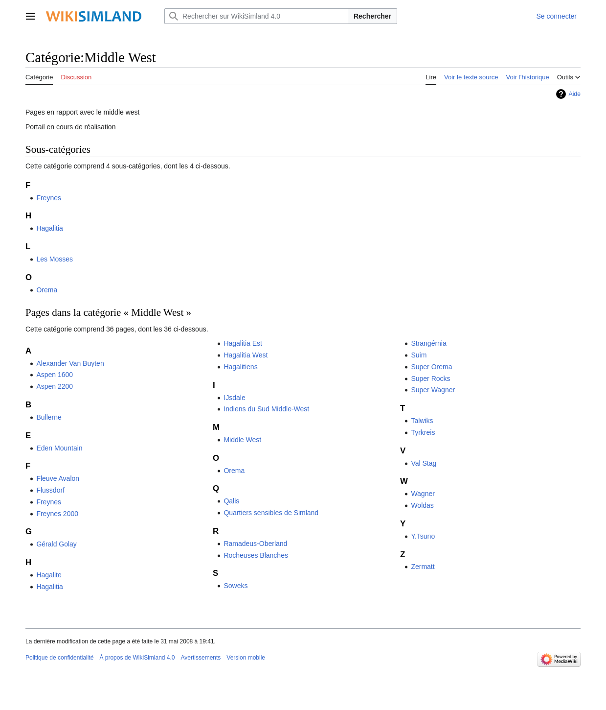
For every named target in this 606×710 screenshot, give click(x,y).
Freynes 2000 (57, 514)
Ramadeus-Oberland (255, 543)
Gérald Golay (56, 544)
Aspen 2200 (54, 386)
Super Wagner (433, 390)
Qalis (231, 501)
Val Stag (423, 463)
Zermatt (422, 566)
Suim (418, 355)
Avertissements (201, 657)
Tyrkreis (423, 432)
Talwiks (422, 421)
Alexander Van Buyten (70, 363)
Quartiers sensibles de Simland (271, 513)
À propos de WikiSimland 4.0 (137, 657)
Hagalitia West (246, 355)
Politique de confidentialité (59, 657)
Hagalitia (49, 228)
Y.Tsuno (423, 536)
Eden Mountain (59, 448)
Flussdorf (50, 490)
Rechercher (372, 16)
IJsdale (234, 398)
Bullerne (48, 417)
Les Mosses (54, 259)
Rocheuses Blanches (256, 555)
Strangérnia (428, 343)
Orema (46, 290)
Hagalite (48, 575)
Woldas (422, 505)
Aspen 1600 (54, 375)
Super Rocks (430, 378)
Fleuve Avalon (57, 478)
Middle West (242, 440)
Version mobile (245, 657)
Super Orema (431, 367)
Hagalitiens (240, 367)
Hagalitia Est (243, 343)
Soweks (235, 586)
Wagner (423, 493)
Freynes (48, 198)
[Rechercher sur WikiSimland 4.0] (256, 16)
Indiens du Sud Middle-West (266, 409)
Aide (574, 94)
